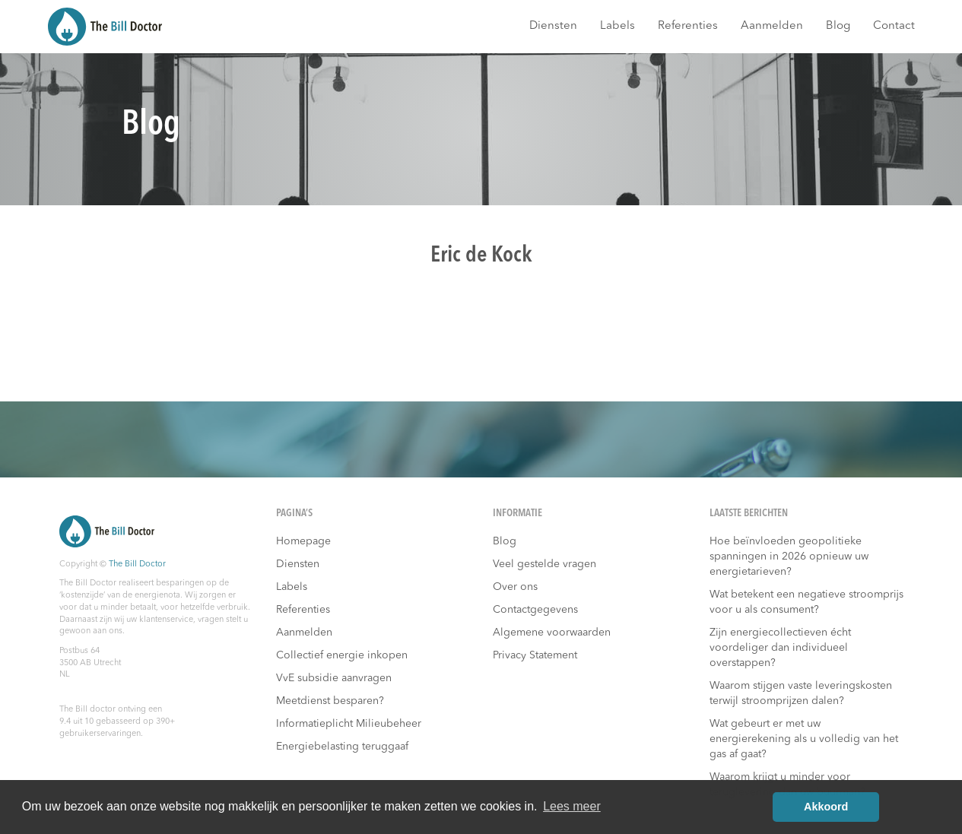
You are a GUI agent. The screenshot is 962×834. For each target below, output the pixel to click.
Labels (617, 26)
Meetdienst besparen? (330, 701)
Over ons (515, 587)
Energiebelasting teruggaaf (342, 746)
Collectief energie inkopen (342, 655)
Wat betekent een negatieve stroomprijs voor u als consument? (806, 602)
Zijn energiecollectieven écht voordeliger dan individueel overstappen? (780, 647)
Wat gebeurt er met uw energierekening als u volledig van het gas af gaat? (804, 738)
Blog (838, 26)
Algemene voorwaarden (552, 632)
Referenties (688, 26)
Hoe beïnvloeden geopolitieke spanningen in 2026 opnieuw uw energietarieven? (789, 556)
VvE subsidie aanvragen (334, 678)
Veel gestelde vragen (544, 564)
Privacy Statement (535, 655)
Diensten (553, 26)
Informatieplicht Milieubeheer (348, 723)
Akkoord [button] (826, 807)
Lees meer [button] (572, 806)
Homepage (303, 541)
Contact (894, 26)
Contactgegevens (535, 609)
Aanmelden (772, 26)
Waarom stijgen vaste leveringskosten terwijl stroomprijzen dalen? (801, 693)
